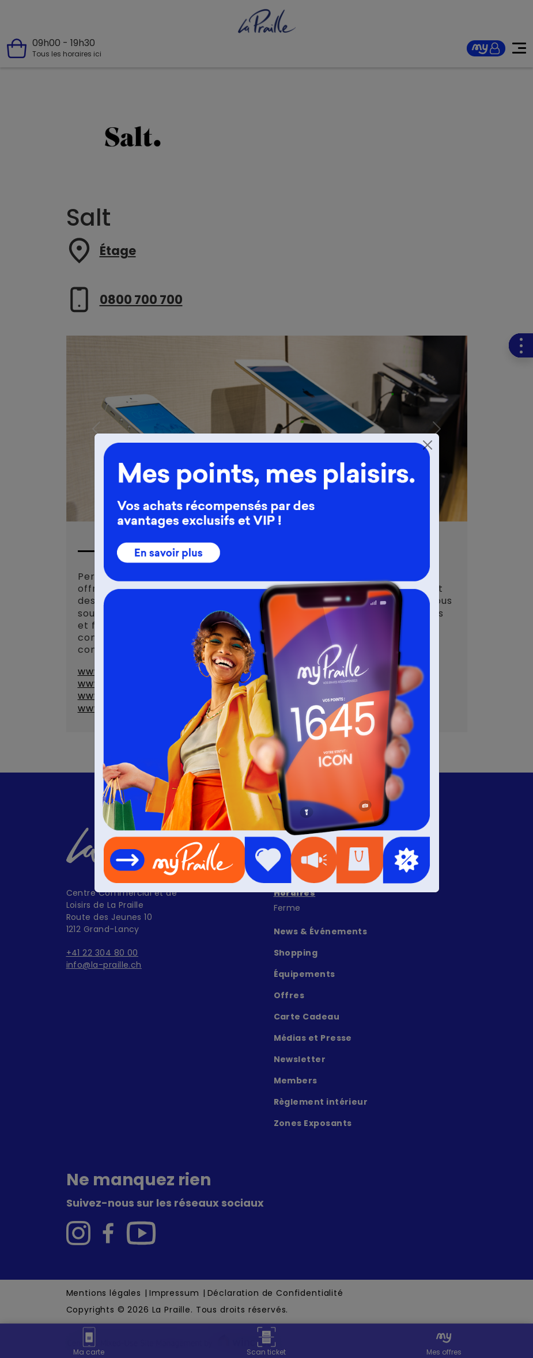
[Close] (427, 445)
